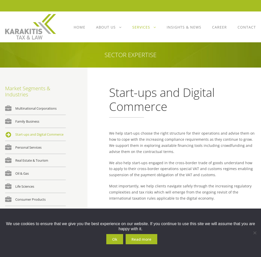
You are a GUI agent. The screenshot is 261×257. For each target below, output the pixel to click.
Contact (247, 27)
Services (141, 27)
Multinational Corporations (36, 108)
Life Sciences (24, 186)
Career (219, 27)
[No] (254, 232)
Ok (114, 239)
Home (79, 27)
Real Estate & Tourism (31, 160)
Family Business (27, 121)
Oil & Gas (22, 173)
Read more (141, 239)
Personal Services (28, 147)
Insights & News (184, 27)
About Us (106, 27)
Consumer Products (30, 199)
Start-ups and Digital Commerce (39, 134)
